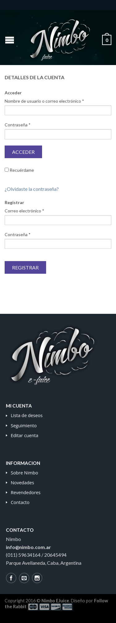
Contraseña (18, 124)
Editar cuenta (24, 435)
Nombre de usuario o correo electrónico (44, 101)
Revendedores (26, 492)
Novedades (22, 483)
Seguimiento (24, 425)
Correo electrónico (24, 210)
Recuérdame (19, 170)
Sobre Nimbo (24, 473)
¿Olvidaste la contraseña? (32, 189)
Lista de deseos (27, 415)
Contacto (20, 502)
